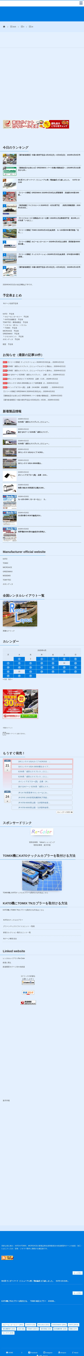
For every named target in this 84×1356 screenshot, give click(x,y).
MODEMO (7, 563)
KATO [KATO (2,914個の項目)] (73, 1312)
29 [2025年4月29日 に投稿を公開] (19, 663)
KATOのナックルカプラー (13, 907)
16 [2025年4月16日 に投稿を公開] (30, 655)
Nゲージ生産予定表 (10, 291)
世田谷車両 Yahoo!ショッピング (42, 830)
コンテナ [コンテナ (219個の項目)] (8, 1320)
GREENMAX (8, 559)
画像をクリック (20, 603)
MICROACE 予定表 (11, 318)
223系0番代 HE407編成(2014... (30, 503)
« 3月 (5, 667)
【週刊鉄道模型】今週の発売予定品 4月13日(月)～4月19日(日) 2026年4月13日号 (49, 255)
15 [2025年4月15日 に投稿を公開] (19, 655)
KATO (5, 546)
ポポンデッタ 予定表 (11, 327)
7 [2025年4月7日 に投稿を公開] (8, 651)
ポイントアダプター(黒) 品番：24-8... (33, 462)
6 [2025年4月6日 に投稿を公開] (75, 646)
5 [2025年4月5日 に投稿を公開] (64, 646)
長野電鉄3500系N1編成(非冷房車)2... (32, 519)
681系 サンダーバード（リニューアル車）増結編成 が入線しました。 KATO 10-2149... (35, 1268)
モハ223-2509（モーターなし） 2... (32, 487)
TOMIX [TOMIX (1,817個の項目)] (32, 1316)
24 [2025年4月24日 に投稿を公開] (42, 659)
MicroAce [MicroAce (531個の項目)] (43, 1312)
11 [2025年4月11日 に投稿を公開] (53, 651)
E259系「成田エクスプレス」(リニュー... (33, 409)
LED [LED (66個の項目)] (21, 1316)
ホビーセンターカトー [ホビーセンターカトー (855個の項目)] (13, 1312)
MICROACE (7, 555)
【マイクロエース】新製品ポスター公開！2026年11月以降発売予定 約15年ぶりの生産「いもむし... (49, 207)
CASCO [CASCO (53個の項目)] (30, 1312)
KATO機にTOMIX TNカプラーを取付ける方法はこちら (23, 897)
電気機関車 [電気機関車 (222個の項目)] (9, 1316)
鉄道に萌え (7, 950)
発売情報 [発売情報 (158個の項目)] (46, 1316)
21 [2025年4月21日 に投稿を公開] (8, 659)
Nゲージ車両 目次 (10, 926)
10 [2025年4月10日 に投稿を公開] (42, 651)
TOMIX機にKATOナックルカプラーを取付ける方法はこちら (25, 880)
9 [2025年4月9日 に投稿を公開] (30, 651)
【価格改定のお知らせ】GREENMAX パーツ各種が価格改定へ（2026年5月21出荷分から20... (49, 156)
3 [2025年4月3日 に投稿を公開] (41, 646)
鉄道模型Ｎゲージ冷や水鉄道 (14, 954)
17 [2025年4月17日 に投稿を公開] (42, 655)
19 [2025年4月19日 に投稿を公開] (64, 655)
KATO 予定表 (8, 301)
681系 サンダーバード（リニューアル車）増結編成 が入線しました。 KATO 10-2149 (49, 168)
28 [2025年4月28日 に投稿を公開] (8, 663)
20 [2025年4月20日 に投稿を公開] (75, 655)
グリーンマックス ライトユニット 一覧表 (19, 914)
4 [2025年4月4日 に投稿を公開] (53, 646)
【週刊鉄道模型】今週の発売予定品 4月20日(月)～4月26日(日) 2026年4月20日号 (49, 142)
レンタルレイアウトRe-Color (14, 946)
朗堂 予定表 (8, 332)
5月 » (10, 667)
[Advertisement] (51, 29)
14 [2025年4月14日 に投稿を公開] (8, 655)
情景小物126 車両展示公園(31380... (31, 475)
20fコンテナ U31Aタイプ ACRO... (31, 440)
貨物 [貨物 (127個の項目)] (73, 1316)
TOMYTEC (7, 567)
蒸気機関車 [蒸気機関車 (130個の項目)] (60, 1316)
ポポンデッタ (8, 572)
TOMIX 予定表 (11, 315)
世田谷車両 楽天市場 (42, 833)
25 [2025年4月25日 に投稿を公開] (53, 659)
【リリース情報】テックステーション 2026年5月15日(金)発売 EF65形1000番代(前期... (49, 243)
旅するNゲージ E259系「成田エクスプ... (33, 420)
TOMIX (5, 551)
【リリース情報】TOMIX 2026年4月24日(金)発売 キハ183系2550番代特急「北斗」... (48, 219)
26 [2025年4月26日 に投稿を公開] (64, 659)
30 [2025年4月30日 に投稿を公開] (30, 663)
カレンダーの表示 (64, 800)
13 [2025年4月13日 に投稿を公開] (75, 651)
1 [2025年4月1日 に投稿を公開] (19, 646)
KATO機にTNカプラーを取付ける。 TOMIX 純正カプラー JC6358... (28, 1288)
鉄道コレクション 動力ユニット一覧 (17, 920)
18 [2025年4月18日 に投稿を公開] (53, 655)
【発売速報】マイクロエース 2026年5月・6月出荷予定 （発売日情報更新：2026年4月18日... (49, 194)
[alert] (42, 721)
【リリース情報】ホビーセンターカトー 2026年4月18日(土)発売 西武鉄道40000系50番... (49, 230)
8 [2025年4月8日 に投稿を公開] (19, 651)
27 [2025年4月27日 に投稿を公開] (75, 659)
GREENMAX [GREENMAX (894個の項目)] (59, 1312)
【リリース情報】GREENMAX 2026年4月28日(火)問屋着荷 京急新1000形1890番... (48, 181)
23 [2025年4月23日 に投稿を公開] (30, 659)
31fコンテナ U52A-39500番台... (30, 451)
